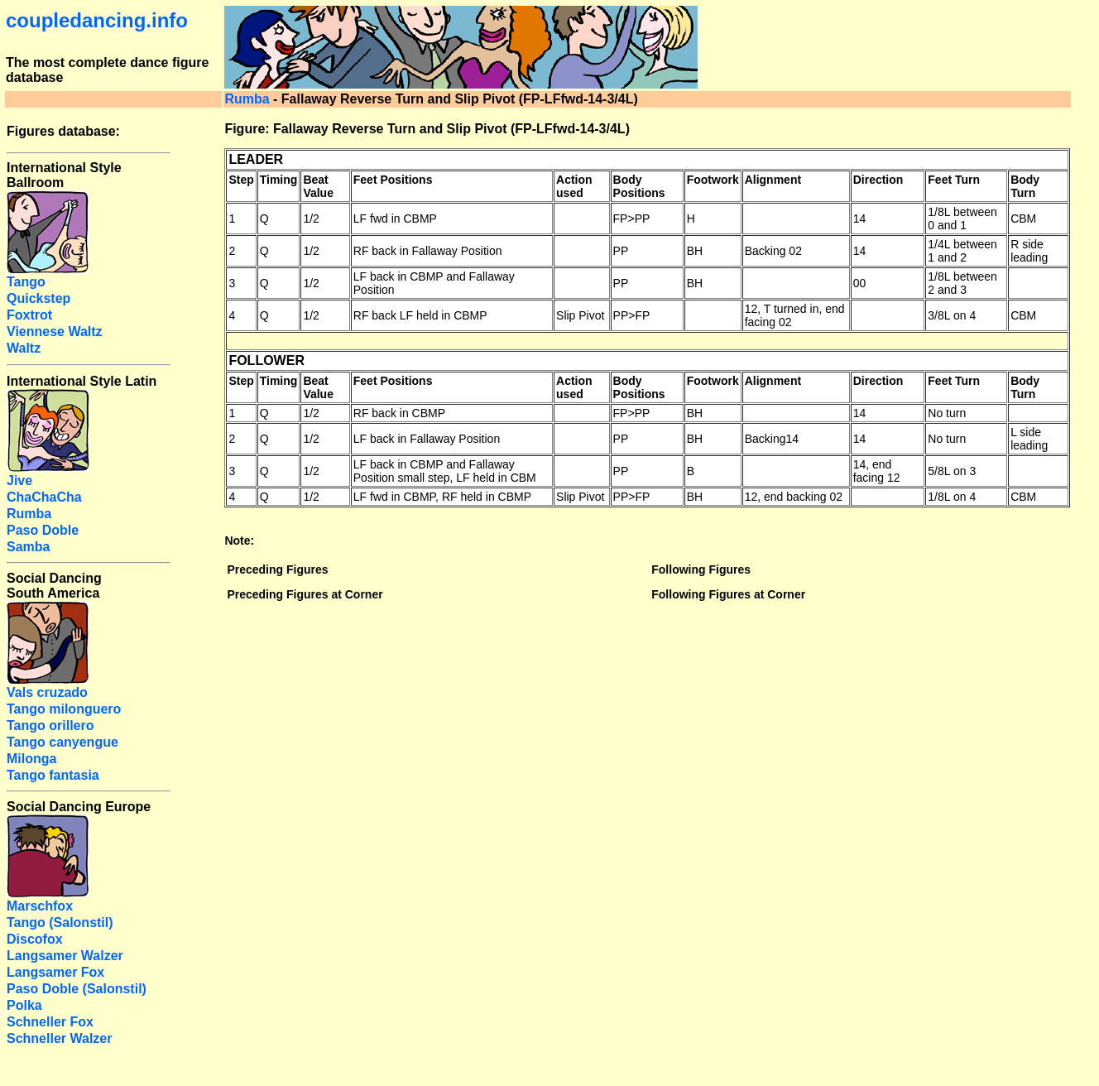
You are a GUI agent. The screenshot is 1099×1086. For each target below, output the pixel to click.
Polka (24, 1005)
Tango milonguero (64, 709)
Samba (28, 547)
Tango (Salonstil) (60, 922)
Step (240, 179)
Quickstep (38, 298)
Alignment (773, 179)
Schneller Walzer (59, 1038)
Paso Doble (43, 530)
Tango (26, 282)
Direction (878, 179)
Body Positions (639, 186)
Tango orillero (50, 725)
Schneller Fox (50, 1022)
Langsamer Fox (55, 972)
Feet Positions (393, 179)
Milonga (31, 759)
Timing (279, 179)
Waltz (24, 348)
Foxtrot (29, 315)
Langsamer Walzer (65, 956)
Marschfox (40, 906)
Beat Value (318, 186)
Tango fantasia (53, 775)
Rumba (246, 99)
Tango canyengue (62, 742)
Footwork (713, 179)
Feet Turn (954, 179)
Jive (19, 480)
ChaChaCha (44, 497)
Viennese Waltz (55, 331)
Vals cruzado (47, 692)
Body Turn (1024, 186)
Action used (574, 186)
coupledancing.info (97, 20)
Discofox (35, 939)
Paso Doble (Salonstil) (76, 989)
